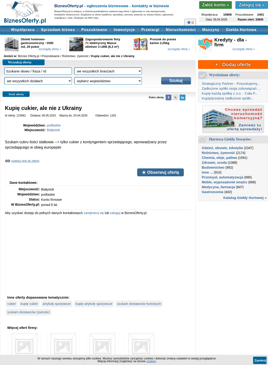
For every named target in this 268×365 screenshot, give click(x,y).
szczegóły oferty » (50, 49)
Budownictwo (213, 167)
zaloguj (115, 213)
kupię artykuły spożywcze (94, 304)
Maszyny (210, 30)
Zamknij (260, 360)
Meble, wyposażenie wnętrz (224, 182)
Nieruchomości (181, 30)
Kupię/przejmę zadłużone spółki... (228, 98)
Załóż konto (215, 5)
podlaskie (54, 125)
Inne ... (207, 172)
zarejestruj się (94, 213)
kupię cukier (29, 304)
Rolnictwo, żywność (218, 153)
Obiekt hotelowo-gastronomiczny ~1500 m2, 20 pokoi (37, 43)
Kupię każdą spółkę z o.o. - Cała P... (230, 93)
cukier (11, 304)
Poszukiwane (94, 30)
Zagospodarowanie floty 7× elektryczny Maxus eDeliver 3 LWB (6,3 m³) (102, 43)
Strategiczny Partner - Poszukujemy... (231, 83)
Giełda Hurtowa (241, 30)
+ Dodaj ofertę (233, 64)
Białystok (53, 130)
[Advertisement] (98, 254)
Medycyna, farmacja (218, 187)
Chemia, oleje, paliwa (219, 158)
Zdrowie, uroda (214, 162)
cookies (151, 361)
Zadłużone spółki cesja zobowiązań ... (231, 88)
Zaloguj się (251, 5)
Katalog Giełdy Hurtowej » (245, 198)
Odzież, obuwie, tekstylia (222, 148)
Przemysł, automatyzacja (222, 177)
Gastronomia (212, 192)
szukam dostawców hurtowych (139, 304)
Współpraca (23, 30)
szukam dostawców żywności (28, 312)
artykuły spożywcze (57, 304)
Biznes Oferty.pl (28, 56)
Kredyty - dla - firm (230, 42)
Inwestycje (124, 30)
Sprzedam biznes (58, 30)
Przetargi (150, 30)
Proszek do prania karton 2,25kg (163, 41)
